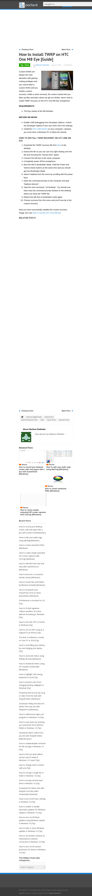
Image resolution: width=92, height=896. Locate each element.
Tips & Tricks (51, 420)
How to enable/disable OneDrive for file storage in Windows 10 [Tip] (32, 746)
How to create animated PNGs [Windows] (55, 489)
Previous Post (27, 49)
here (59, 145)
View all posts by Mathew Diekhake (50, 434)
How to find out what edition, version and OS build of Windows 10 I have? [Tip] (31, 757)
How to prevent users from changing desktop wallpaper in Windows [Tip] (31, 685)
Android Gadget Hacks (34, 417)
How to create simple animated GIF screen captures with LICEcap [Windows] (33, 512)
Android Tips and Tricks (29, 420)
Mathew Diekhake (42, 65)
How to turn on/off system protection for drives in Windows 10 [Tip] (32, 849)
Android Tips (49, 417)
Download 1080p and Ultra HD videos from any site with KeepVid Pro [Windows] (31, 706)
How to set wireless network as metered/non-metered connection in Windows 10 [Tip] (32, 839)
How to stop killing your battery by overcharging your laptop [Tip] (32, 648)
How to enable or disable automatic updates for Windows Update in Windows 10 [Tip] (32, 809)
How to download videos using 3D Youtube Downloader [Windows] (31, 666)
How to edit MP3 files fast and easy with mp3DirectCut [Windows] (31, 566)
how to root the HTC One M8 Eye (47, 213)
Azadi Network (54, 893)
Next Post (66, 49)
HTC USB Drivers (39, 129)
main (42, 420)
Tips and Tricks (64, 420)
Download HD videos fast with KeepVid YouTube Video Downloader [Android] (31, 791)
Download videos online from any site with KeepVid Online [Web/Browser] (31, 736)
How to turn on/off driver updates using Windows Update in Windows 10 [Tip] (32, 820)
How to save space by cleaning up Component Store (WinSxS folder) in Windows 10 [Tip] (31, 725)
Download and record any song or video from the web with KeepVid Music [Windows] (32, 696)
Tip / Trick (24, 65)
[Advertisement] (46, 28)
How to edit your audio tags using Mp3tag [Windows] (58, 468)
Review (24, 465)
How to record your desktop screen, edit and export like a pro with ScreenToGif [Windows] (31, 470)
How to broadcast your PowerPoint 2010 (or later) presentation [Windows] (30, 593)
